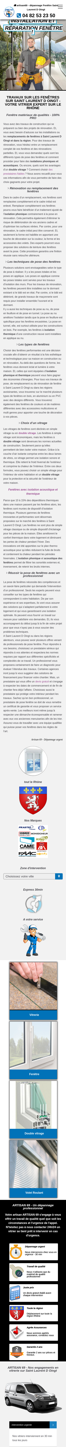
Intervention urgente (22, 1425)
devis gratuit (42, 681)
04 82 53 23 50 (38, 15)
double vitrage (27, 433)
